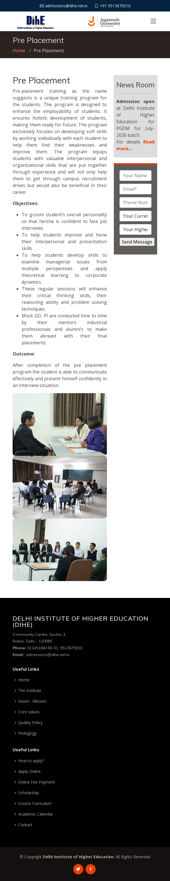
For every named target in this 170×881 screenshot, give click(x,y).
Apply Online (29, 771)
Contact (25, 825)
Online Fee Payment (36, 782)
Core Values (29, 712)
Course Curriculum (35, 803)
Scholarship (28, 793)
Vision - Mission (32, 701)
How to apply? (31, 761)
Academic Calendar (35, 814)
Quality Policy (30, 723)
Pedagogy (27, 733)
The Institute (29, 691)
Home (19, 50)
